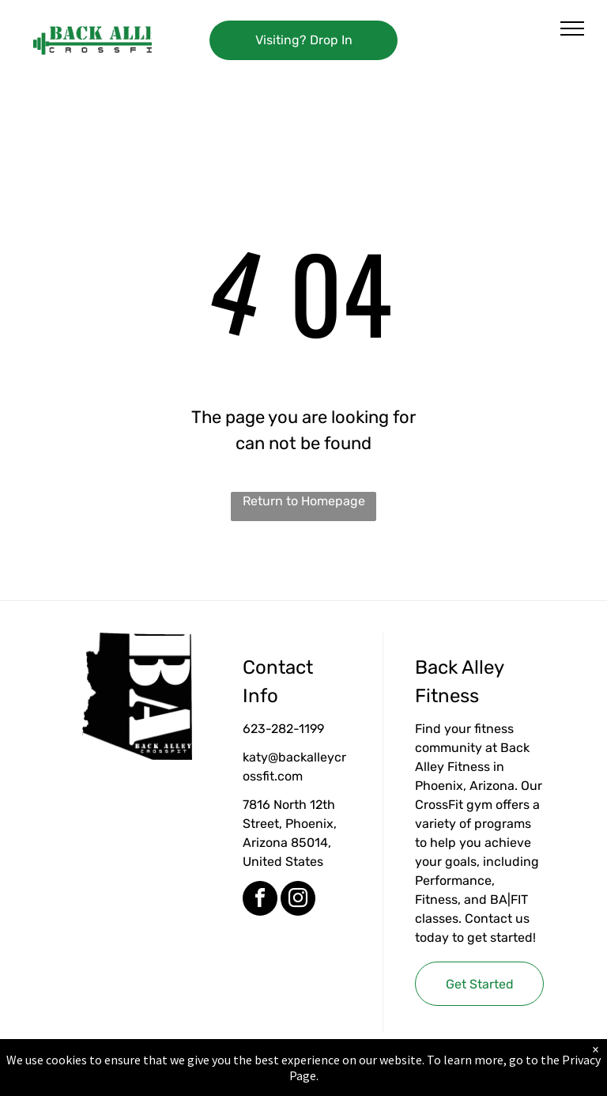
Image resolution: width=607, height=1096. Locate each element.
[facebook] (260, 900)
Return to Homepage (304, 500)
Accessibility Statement (335, 1079)
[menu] (572, 28)
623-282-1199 (283, 728)
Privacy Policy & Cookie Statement (205, 1079)
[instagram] (298, 900)
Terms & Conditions (434, 1079)
